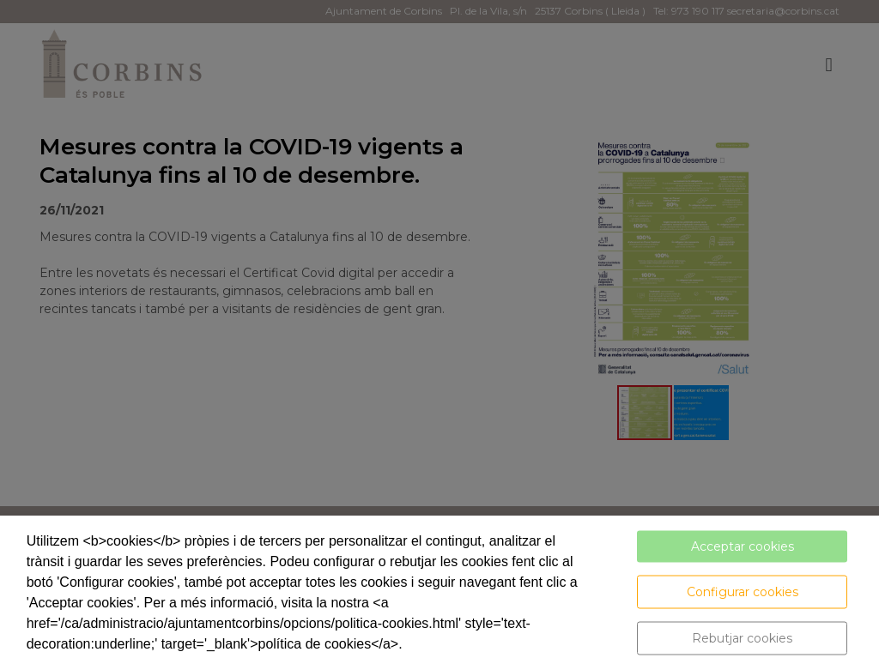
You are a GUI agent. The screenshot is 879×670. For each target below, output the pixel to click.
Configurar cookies (742, 592)
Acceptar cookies (742, 546)
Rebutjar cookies (742, 638)
